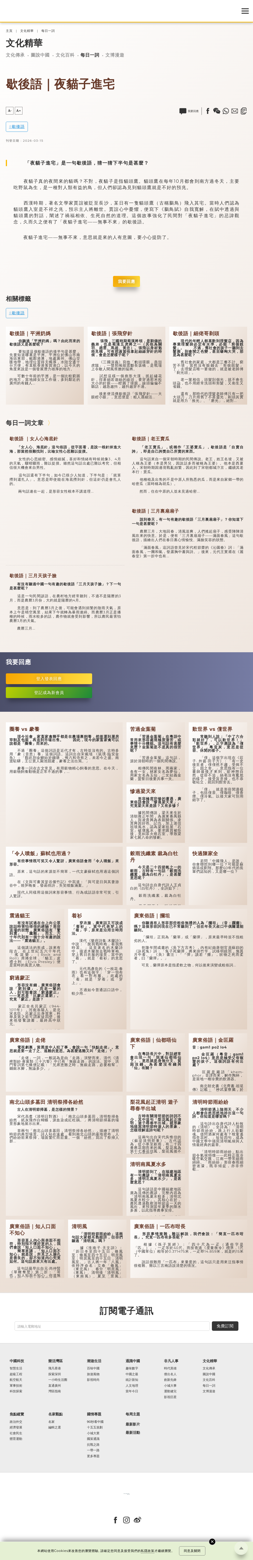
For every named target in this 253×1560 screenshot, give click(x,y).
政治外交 (16, 1422)
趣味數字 (132, 1368)
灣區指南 (54, 1391)
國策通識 (93, 1439)
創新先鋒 (170, 1380)
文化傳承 (15, 55)
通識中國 (133, 1361)
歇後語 (18, 126)
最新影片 (133, 1424)
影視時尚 (93, 1380)
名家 (51, 1422)
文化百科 (65, 55)
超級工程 (16, 1374)
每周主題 (133, 1414)
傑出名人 (170, 1374)
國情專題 (94, 1414)
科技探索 (16, 1391)
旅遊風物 (93, 1374)
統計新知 (132, 1380)
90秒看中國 (95, 1422)
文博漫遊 (114, 55)
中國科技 (17, 1361)
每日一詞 (48, 31)
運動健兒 (170, 1391)
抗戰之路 (93, 1445)
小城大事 (170, 1386)
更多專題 (93, 1456)
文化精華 (27, 31)
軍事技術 (16, 1386)
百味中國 (93, 1368)
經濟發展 (16, 1427)
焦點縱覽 (17, 1414)
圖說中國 (40, 55)
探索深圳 (54, 1374)
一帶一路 (93, 1450)
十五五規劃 (95, 1427)
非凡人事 (171, 1361)
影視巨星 (170, 1397)
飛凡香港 (54, 1368)
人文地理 (132, 1386)
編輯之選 (54, 1427)
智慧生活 (16, 1368)
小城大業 (93, 1433)
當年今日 (132, 1391)
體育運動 (16, 1439)
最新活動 (133, 1433)
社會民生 (16, 1433)
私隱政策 (147, 1551)
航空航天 (16, 1380)
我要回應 (126, 281)
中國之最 (132, 1374)
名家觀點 (55, 1414)
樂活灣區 (55, 1361)
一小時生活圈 (57, 1380)
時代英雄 (170, 1368)
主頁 (9, 31)
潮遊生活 (94, 1361)
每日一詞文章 (25, 423)
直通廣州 (54, 1386)
